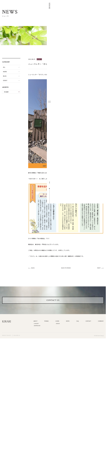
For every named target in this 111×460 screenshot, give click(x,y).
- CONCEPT (36, 331)
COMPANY (101, 329)
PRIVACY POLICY (6, 343)
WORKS (46, 329)
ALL (4, 67)
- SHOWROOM (36, 333)
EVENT (5, 80)
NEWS (5, 71)
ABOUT (35, 329)
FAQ (77, 329)
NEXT (99, 268)
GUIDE (57, 329)
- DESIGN (58, 331)
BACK (33, 268)
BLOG (4, 76)
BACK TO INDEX (66, 268)
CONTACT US (53, 304)
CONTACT (88, 329)
